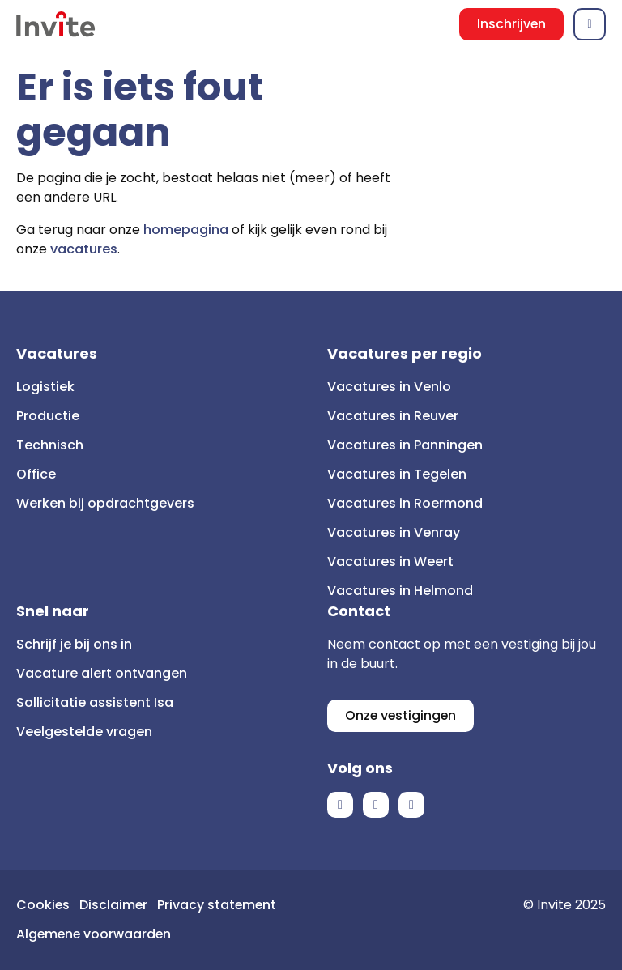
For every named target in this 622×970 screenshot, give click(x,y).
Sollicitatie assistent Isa (94, 702)
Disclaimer (114, 905)
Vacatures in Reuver (392, 415)
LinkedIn (376, 805)
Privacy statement (219, 905)
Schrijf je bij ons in (74, 644)
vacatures (83, 249)
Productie (47, 415)
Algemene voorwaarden (95, 934)
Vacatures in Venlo (389, 386)
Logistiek (45, 386)
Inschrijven (511, 24)
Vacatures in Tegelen (396, 474)
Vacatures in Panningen (405, 445)
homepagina (185, 229)
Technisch (49, 445)
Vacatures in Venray (393, 532)
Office (36, 474)
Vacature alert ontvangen (101, 673)
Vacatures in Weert (390, 561)
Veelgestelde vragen (84, 731)
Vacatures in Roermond (405, 503)
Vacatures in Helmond (400, 590)
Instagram (411, 805)
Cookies (43, 905)
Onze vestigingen (401, 715)
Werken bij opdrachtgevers (105, 503)
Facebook (340, 805)
